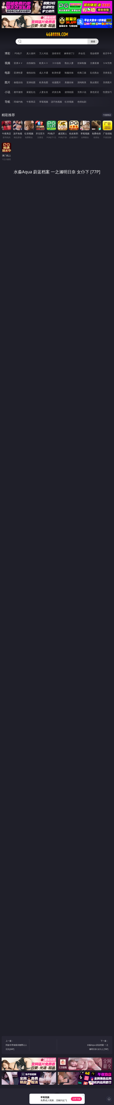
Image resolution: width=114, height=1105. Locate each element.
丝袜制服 (81, 63)
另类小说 (81, 92)
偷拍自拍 (31, 72)
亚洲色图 (31, 82)
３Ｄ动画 (56, 63)
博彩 (7, 53)
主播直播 (94, 63)
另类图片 (107, 82)
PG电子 (18, 53)
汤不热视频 (56, 101)
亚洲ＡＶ (18, 63)
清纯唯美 (81, 82)
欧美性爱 (56, 72)
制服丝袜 (69, 72)
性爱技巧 (107, 92)
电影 (7, 73)
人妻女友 (43, 92)
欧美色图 (43, 82)
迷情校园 (69, 92)
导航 (7, 102)
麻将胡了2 (69, 53)
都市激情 (18, 92)
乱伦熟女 (94, 72)
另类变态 (107, 72)
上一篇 (17, 1045)
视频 (7, 63)
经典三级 (81, 72)
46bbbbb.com (57, 34)
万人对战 (43, 53)
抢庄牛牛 (107, 53)
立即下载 (76, 1099)
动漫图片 (56, 82)
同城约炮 (18, 101)
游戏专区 (56, 53)
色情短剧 (81, 101)
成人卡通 (43, 72)
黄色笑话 (94, 92)
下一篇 (97, 1045)
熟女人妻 (69, 63)
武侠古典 (56, 92)
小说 (7, 92)
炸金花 (81, 53)
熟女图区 (94, 82)
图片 (7, 82)
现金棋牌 (94, 53)
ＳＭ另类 (107, 63)
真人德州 (31, 53)
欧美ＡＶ (43, 63)
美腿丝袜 (69, 82)
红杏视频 (69, 101)
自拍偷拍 (31, 63)
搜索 (93, 41)
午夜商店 (31, 101)
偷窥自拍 (18, 82)
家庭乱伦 (31, 92)
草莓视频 (43, 101)
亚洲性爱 (18, 72)
